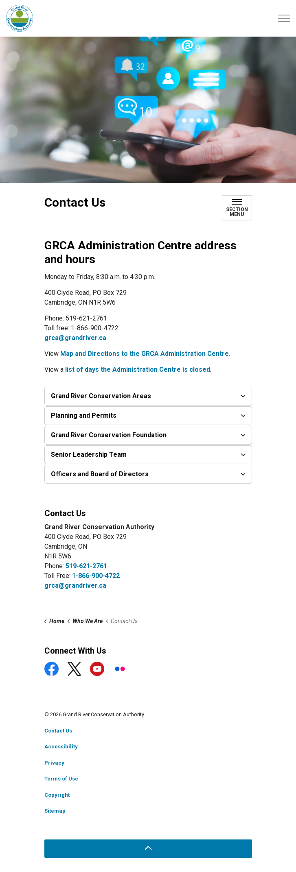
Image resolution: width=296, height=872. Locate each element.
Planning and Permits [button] (83, 415)
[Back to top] (148, 848)
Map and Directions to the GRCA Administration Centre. (145, 354)
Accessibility (61, 746)
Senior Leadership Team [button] (89, 454)
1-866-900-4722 (96, 576)
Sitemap (55, 811)
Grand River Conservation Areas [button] (101, 396)
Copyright (57, 795)
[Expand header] (284, 18)
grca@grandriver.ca (75, 338)
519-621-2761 (86, 566)
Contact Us (58, 731)
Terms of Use (61, 779)
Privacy (54, 763)
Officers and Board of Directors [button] (100, 474)
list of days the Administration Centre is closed (137, 369)
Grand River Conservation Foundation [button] (109, 435)
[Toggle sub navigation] (237, 207)
